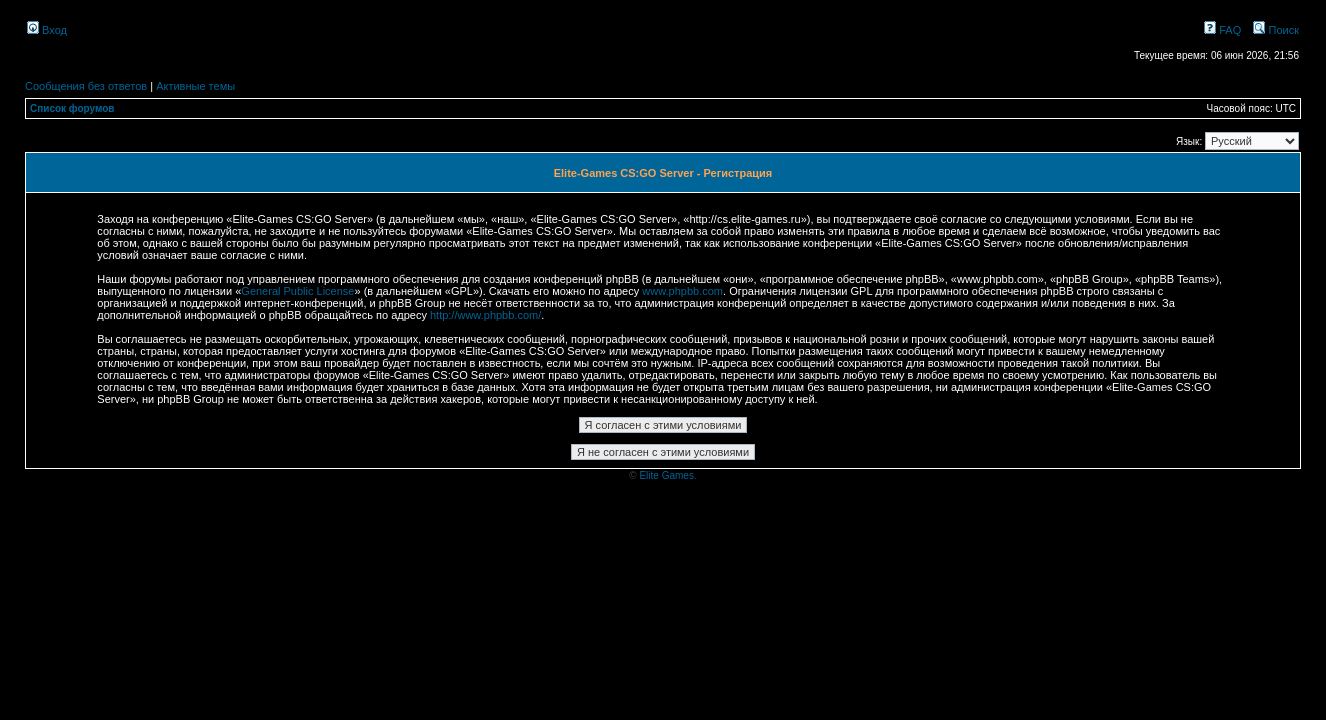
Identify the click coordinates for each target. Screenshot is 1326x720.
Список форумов (72, 108)
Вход (47, 30)
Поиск (1276, 30)
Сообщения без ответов (86, 86)
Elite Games (666, 475)
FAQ (1222, 30)
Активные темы (195, 86)
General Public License (297, 291)
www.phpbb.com (682, 291)
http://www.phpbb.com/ (485, 315)
